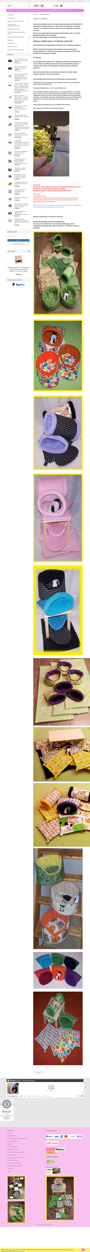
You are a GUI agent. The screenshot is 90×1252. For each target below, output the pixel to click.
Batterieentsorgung (11, 1155)
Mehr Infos (79, 1096)
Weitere (70, 10)
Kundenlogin (71, 1)
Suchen (59, 1)
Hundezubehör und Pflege (13, 29)
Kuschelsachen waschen (13, 1160)
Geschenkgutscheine (12, 46)
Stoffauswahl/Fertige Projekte (14, 1163)
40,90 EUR (18, 274)
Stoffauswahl (11, 10)
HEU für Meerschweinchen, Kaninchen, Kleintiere (16, 33)
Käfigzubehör (10, 40)
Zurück (38, 1072)
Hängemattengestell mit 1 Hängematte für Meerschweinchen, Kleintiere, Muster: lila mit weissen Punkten (18, 269)
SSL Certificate (50, 1164)
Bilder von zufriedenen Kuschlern (14, 1165)
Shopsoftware (40, 1224)
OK (83, 1249)
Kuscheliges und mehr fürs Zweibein (15, 49)
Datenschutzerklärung (12, 1141)
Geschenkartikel (11, 43)
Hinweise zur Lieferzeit (12, 1146)
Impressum (10, 1133)
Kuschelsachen (19, 10)
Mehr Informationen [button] (20, 1251)
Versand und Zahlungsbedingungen (15, 1152)
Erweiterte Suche (18, 244)
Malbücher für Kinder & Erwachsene (33, 10)
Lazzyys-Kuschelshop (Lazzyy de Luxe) (16, 1157)
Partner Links (10, 1168)
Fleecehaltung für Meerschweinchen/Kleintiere (55, 10)
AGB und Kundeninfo (12, 1135)
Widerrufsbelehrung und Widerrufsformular (17, 1138)
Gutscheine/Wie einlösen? (13, 1149)
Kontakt (9, 1171)
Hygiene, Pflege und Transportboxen (15, 37)
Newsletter (9, 1144)
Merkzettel (80, 1)
